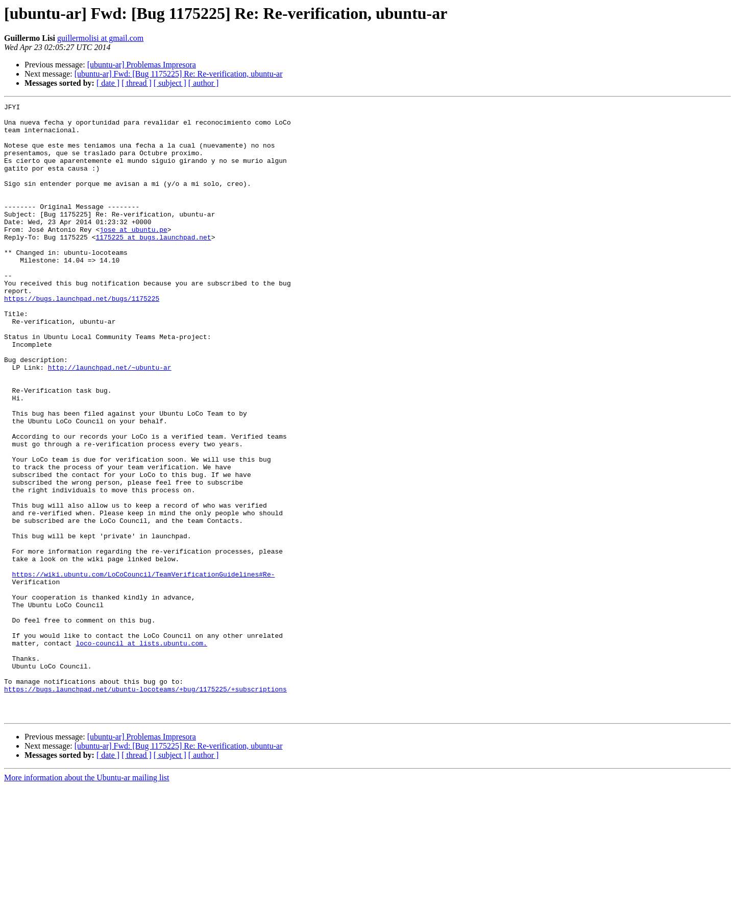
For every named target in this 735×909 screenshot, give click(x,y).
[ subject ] (170, 83)
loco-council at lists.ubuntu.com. (141, 751)
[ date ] (107, 83)
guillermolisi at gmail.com (100, 38)
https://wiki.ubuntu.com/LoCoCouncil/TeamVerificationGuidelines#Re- (143, 669)
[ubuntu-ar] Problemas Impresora (141, 64)
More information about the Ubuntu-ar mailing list (86, 900)
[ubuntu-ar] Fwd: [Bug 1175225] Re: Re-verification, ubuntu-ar (179, 73)
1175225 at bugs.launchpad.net (153, 264)
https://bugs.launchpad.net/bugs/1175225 (81, 338)
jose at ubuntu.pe (133, 255)
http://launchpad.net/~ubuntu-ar (110, 420)
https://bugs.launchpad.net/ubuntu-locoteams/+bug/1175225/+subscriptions (145, 806)
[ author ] (203, 83)
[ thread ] (136, 83)
